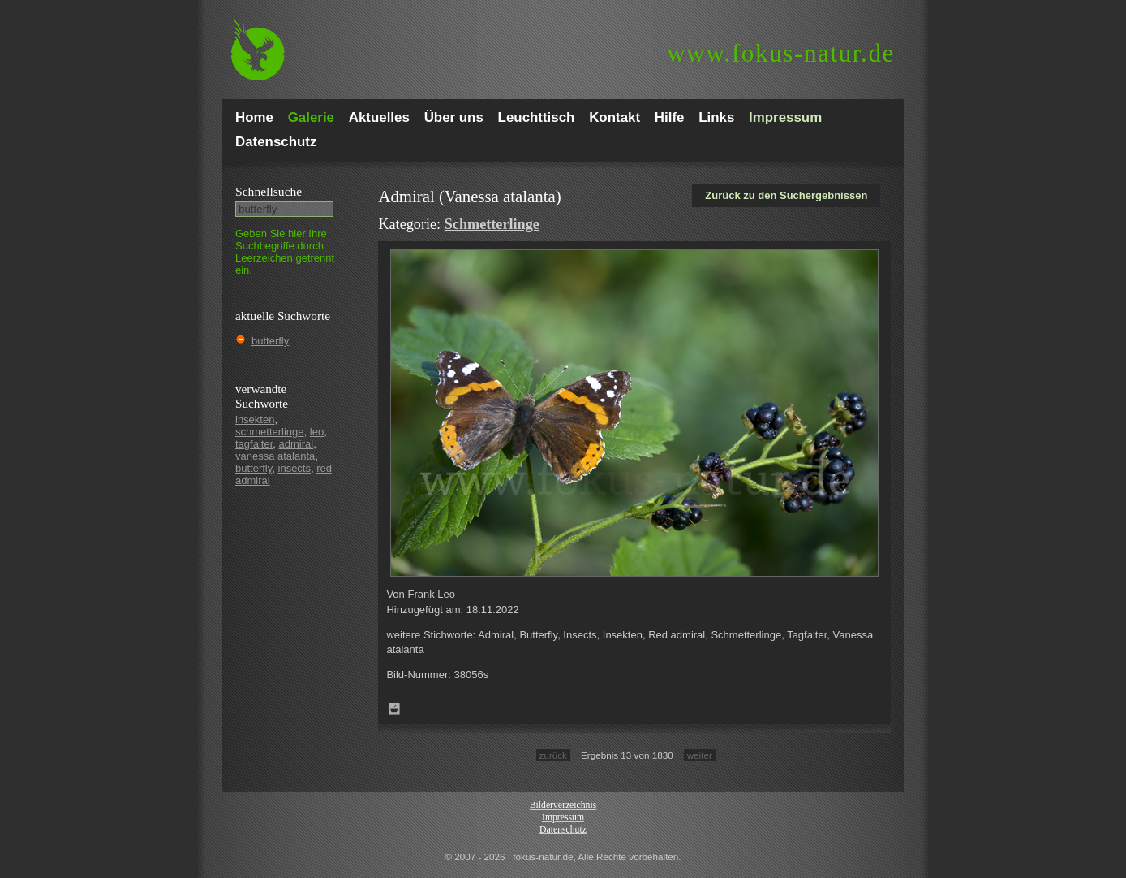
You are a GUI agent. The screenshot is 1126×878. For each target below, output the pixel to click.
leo (317, 432)
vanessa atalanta (275, 456)
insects (294, 468)
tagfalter (254, 444)
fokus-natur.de (781, 53)
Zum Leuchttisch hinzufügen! (394, 709)
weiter (699, 755)
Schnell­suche (268, 191)
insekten (254, 419)
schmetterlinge (269, 432)
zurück (553, 755)
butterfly (270, 341)
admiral (296, 444)
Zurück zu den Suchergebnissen (786, 195)
